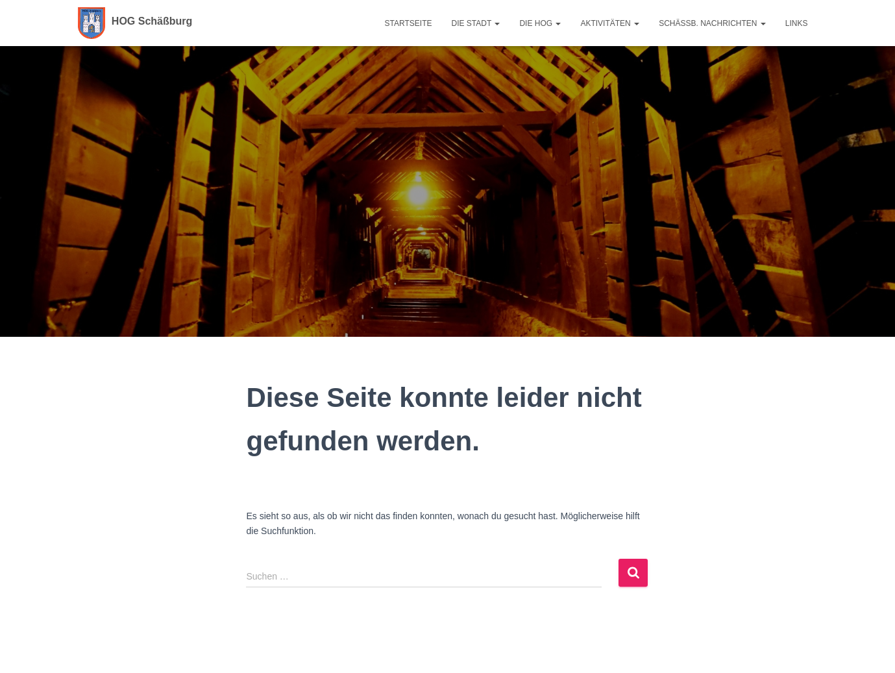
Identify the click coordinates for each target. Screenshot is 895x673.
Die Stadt (476, 23)
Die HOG (540, 23)
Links (796, 23)
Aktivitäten (609, 23)
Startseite (408, 23)
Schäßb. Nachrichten (712, 23)
